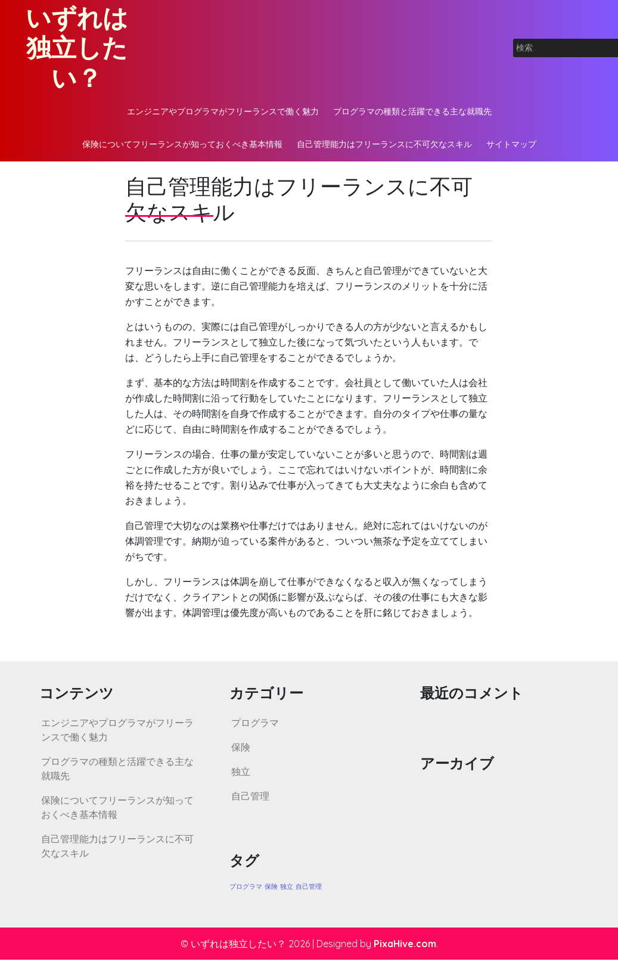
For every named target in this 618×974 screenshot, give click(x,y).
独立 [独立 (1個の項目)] (286, 886)
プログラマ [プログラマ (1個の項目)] (245, 886)
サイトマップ (511, 144)
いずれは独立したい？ (77, 48)
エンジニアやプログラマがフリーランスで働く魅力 (223, 111)
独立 (240, 771)
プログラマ (255, 723)
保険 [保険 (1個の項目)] (271, 886)
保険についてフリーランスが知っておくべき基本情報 (182, 144)
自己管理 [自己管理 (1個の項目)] (309, 886)
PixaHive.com (405, 944)
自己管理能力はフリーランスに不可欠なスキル (384, 144)
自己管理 (250, 796)
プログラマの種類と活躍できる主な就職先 (412, 111)
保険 (240, 747)
